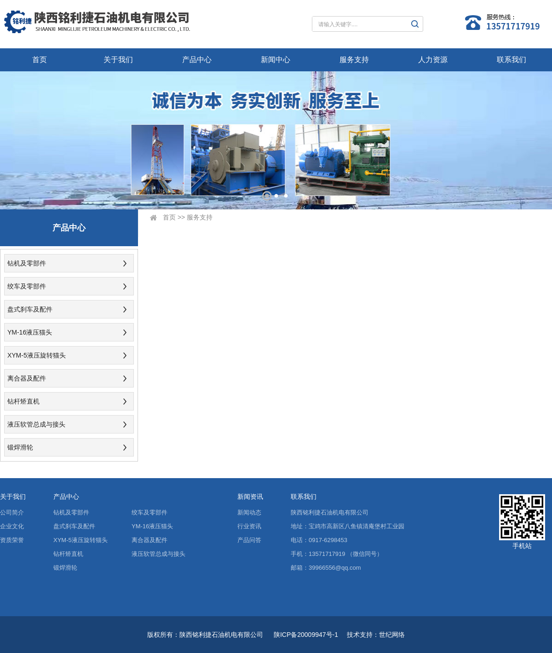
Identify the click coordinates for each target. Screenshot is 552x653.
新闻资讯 (250, 496)
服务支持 (354, 60)
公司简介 (12, 512)
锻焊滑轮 (20, 447)
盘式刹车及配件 (29, 309)
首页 (39, 60)
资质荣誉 (12, 540)
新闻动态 (249, 512)
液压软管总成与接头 (36, 424)
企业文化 (12, 526)
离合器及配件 (26, 378)
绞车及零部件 (26, 286)
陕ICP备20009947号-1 (306, 634)
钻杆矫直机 (23, 401)
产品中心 (197, 60)
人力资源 (433, 60)
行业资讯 (249, 526)
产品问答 (249, 540)
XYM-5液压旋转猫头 (36, 355)
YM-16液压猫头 (29, 332)
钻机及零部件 (26, 263)
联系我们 (511, 60)
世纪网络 (392, 634)
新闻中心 (275, 60)
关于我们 (118, 60)
